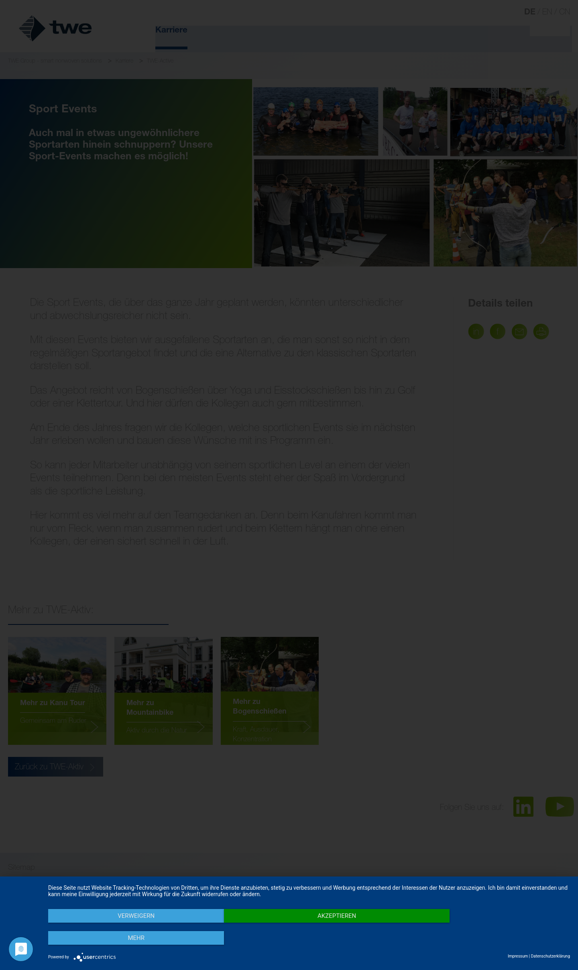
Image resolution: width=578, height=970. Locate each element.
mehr (491, 938)
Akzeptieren (309, 938)
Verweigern (126, 938)
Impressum (518, 956)
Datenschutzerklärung (550, 956)
